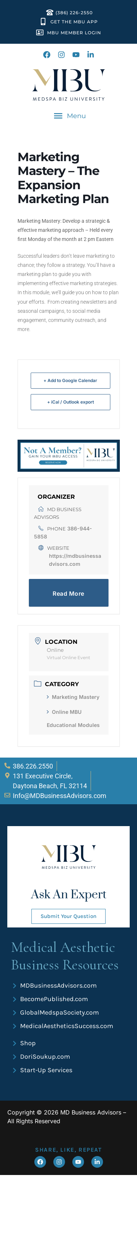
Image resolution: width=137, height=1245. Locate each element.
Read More (68, 593)
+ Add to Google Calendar (70, 380)
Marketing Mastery (73, 697)
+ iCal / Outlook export (70, 402)
